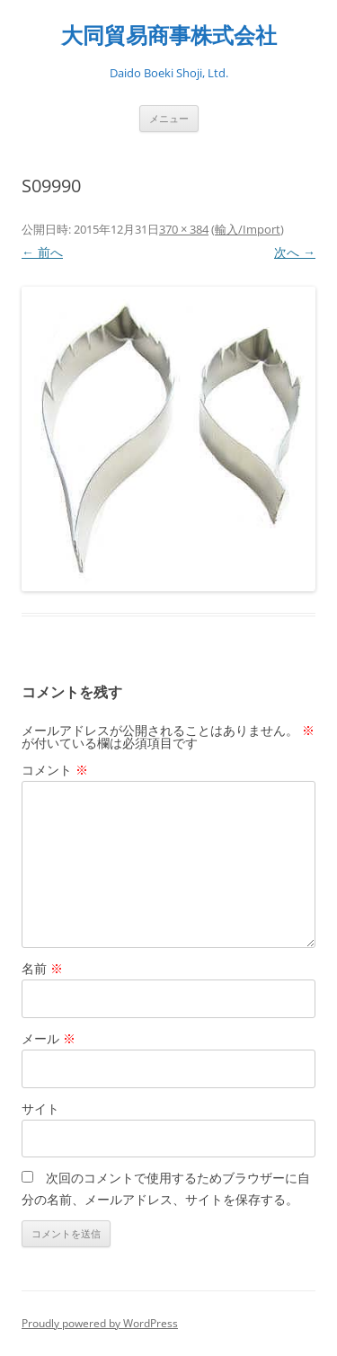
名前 (42, 968)
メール (48, 1038)
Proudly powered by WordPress (100, 1323)
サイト (40, 1108)
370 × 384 (183, 229)
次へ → (294, 252)
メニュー (169, 118)
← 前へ (42, 252)
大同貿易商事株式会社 (169, 35)
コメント (55, 769)
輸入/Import (247, 229)
